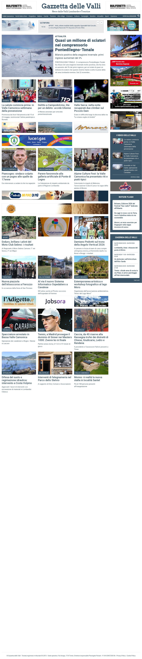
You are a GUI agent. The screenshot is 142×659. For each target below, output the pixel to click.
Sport (107, 16)
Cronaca (69, 16)
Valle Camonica (8, 16)
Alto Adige (61, 16)
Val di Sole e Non (21, 16)
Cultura (76, 16)
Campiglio (84, 16)
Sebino (39, 16)
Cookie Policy (131, 656)
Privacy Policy (121, 656)
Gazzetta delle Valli (126, 574)
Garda (46, 16)
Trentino (53, 16)
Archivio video (135, 177)
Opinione (114, 16)
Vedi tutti (137, 280)
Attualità (100, 16)
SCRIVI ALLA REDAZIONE (129, 16)
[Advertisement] (126, 320)
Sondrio (92, 16)
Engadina (32, 16)
